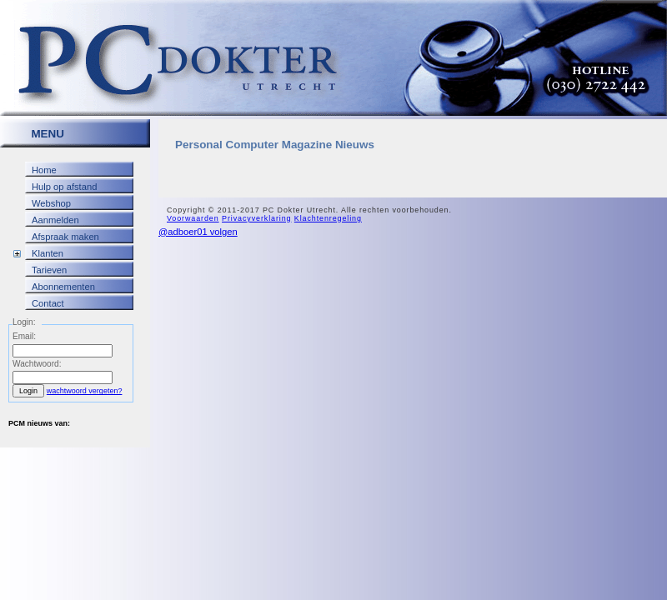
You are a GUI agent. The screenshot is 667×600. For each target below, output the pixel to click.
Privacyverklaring (256, 218)
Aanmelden (55, 220)
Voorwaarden (193, 218)
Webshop (51, 203)
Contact (48, 303)
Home (44, 170)
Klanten (47, 253)
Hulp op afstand (64, 187)
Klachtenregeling (328, 218)
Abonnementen (63, 287)
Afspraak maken (65, 237)
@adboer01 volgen (198, 232)
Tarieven (49, 270)
